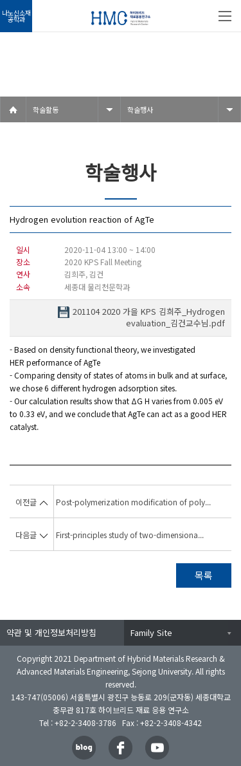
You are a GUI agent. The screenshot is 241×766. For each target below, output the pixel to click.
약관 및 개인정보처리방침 (51, 632)
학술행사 (140, 109)
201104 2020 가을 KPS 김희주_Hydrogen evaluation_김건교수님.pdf (149, 317)
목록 (204, 575)
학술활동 (45, 109)
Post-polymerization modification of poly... (133, 501)
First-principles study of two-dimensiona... (130, 534)
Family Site (151, 632)
